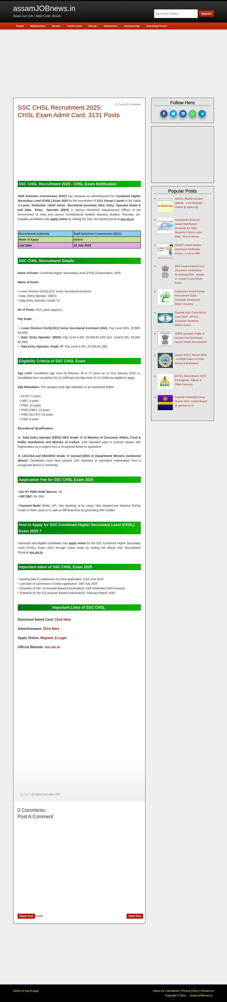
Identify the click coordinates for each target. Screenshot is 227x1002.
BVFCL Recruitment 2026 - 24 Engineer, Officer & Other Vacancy (191, 380)
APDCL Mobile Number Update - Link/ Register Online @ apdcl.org (189, 203)
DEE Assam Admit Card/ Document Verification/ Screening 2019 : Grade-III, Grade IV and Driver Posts (190, 274)
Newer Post (26, 916)
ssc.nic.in (52, 647)
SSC (57, 794)
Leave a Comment (130, 104)
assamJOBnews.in (44, 8)
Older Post (134, 916)
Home (39, 916)
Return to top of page (26, 990)
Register (47, 638)
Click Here (63, 619)
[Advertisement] (115, 63)
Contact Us (207, 990)
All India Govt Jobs (42, 794)
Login (62, 638)
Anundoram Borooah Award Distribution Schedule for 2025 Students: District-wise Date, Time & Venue (188, 228)
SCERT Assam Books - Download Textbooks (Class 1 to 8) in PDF (189, 249)
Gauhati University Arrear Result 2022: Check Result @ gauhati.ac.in (191, 401)
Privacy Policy (189, 990)
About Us (158, 990)
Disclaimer (172, 990)
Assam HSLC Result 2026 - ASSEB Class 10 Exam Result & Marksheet (190, 359)
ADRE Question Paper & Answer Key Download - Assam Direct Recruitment (190, 338)
